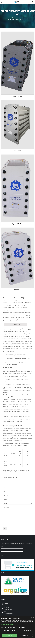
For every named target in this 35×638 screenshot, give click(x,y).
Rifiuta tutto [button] (25, 635)
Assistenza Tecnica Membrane (12, 550)
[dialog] (17, 627)
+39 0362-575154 (8, 609)
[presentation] (13, 523)
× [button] (33, 617)
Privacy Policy (18, 519)
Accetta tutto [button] (9, 635)
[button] (17, 624)
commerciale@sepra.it (9, 613)
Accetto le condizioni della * (12, 519)
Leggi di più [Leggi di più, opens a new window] (11, 622)
